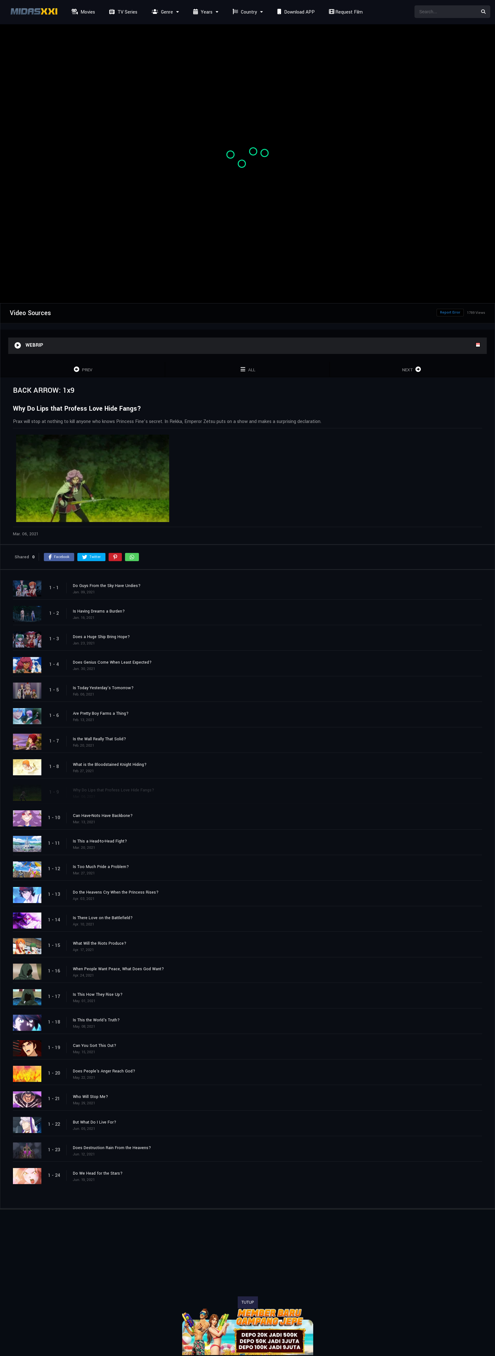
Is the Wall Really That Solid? (99, 739)
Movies (82, 12)
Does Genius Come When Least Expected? (112, 662)
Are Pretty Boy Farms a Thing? (100, 713)
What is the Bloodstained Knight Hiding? (109, 764)
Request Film (345, 12)
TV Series (122, 12)
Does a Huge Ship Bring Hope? (101, 637)
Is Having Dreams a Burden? (99, 611)
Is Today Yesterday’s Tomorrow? (103, 688)
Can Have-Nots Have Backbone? (103, 816)
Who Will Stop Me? (90, 1097)
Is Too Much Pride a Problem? (101, 867)
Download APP (295, 12)
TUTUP (248, 1302)
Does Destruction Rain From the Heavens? (112, 1148)
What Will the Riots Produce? (99, 943)
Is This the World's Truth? (96, 1020)
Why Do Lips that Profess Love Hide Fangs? (113, 790)
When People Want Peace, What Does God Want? (118, 969)
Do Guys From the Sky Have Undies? (106, 586)
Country (244, 12)
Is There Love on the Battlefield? (103, 918)
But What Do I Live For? (94, 1122)
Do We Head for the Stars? (97, 1173)
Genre (161, 12)
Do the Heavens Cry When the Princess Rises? (115, 892)
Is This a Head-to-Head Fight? (100, 841)
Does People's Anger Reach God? (104, 1071)
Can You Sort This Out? (94, 1045)
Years (202, 12)
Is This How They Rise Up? (97, 994)
